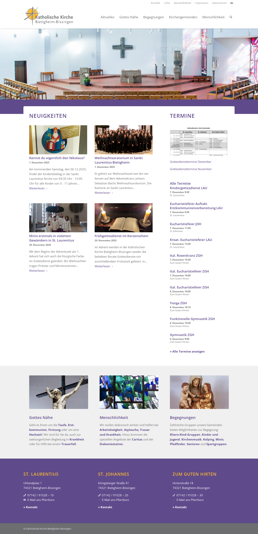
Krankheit (76, 439)
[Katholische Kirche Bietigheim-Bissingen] (48, 17)
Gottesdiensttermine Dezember (190, 162)
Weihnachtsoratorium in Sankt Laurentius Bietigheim (119, 160)
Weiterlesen (38, 188)
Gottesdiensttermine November (191, 169)
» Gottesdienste (170, 73)
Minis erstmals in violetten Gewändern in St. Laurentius (51, 238)
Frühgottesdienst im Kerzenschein (121, 236)
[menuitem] (155, 3)
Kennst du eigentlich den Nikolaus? (57, 158)
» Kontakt (30, 507)
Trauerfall (68, 444)
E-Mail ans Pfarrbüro (41, 500)
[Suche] (231, 17)
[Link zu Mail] (232, 3)
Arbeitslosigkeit (111, 430)
